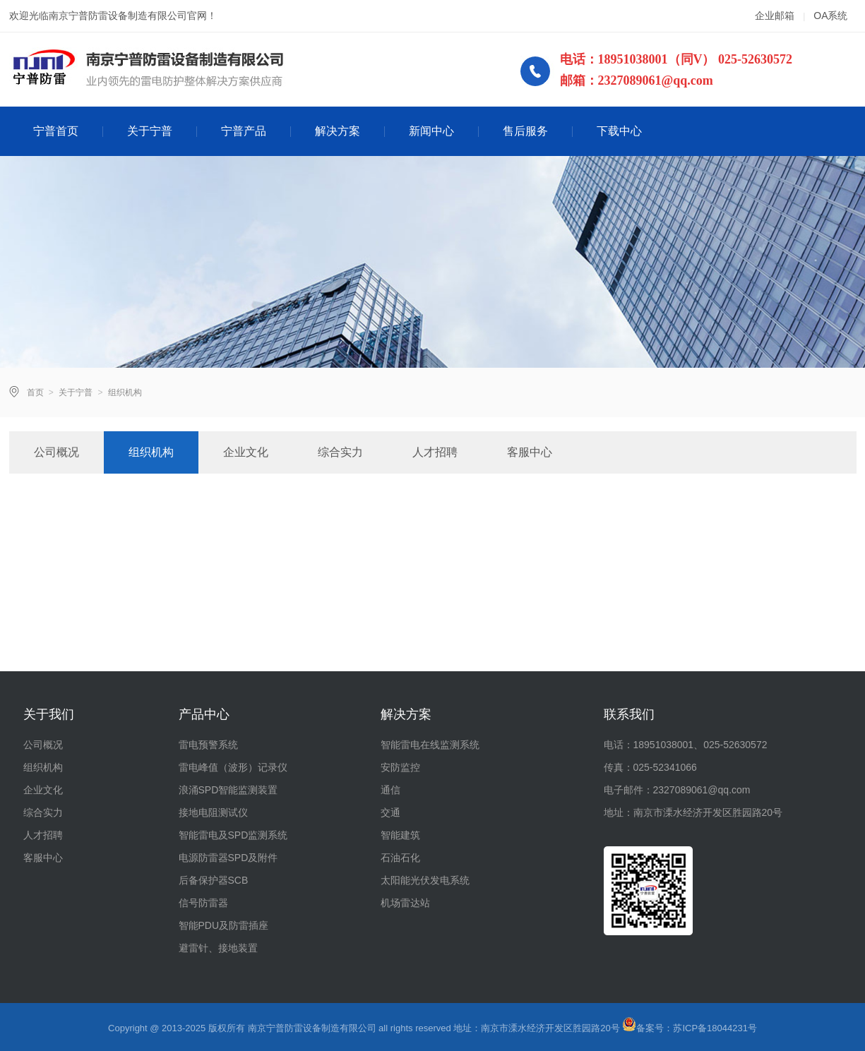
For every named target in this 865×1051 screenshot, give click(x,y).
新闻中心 (431, 131)
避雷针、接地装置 (218, 948)
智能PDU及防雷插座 (224, 925)
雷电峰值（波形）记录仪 (233, 767)
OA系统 (830, 15)
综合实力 (340, 452)
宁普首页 (55, 131)
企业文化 (245, 452)
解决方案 (337, 131)
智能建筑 (400, 835)
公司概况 (56, 452)
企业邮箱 (774, 15)
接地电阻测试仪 (213, 812)
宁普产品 (243, 131)
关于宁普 (149, 131)
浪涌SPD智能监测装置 (228, 789)
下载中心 (619, 131)
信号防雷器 (203, 902)
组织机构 (151, 452)
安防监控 (400, 767)
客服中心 (529, 452)
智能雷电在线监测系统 (430, 744)
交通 (390, 812)
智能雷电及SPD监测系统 (233, 835)
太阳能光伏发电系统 (425, 880)
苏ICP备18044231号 (715, 1028)
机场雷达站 (405, 902)
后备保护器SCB (214, 880)
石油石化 (400, 857)
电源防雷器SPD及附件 (228, 857)
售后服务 (525, 131)
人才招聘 (435, 452)
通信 (390, 789)
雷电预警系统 (208, 744)
